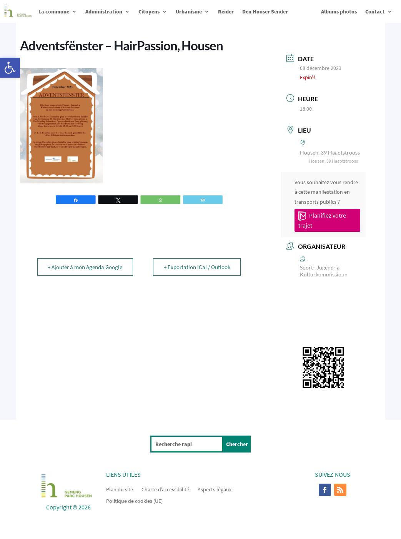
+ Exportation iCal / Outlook (196, 267)
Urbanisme (189, 11)
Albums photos (339, 11)
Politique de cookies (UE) (134, 500)
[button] (10, 68)
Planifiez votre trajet (322, 220)
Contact (375, 11)
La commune (53, 11)
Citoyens (149, 11)
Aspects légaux (214, 489)
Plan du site (119, 489)
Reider (226, 11)
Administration (103, 11)
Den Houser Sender (265, 11)
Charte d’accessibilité (165, 489)
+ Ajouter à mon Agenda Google (85, 267)
